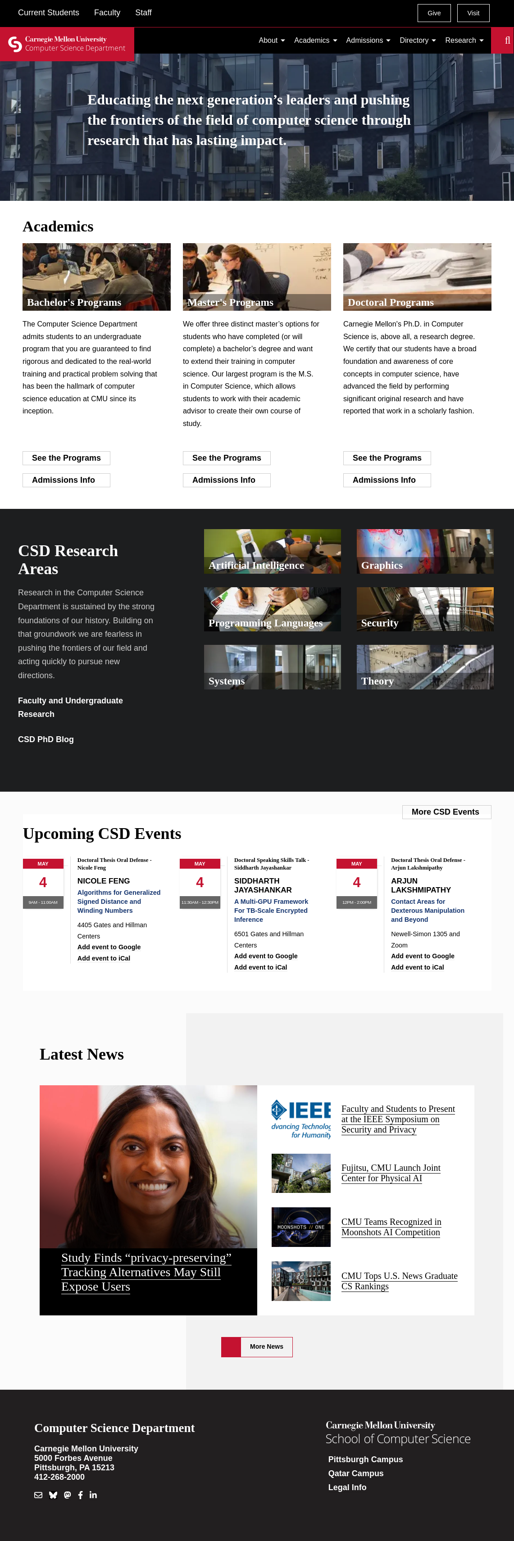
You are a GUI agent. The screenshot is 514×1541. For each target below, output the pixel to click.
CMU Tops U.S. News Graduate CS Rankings (399, 1281)
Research (460, 40)
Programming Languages (266, 623)
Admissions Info (63, 480)
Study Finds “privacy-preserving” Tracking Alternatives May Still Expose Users (146, 1272)
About (268, 40)
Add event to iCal (104, 958)
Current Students (48, 12)
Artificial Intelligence (256, 565)
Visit (473, 13)
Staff (143, 12)
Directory (414, 40)
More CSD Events (445, 811)
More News (266, 1346)
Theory (377, 681)
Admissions (364, 40)
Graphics (382, 565)
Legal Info (347, 1487)
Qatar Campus (356, 1473)
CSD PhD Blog (46, 739)
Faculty (107, 12)
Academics (311, 40)
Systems (227, 681)
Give (434, 13)
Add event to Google (109, 947)
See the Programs (66, 457)
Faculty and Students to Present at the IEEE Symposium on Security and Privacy (398, 1119)
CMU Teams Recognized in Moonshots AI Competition (391, 1227)
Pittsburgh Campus (365, 1459)
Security (380, 623)
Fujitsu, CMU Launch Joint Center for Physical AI (391, 1173)
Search (496, 40)
